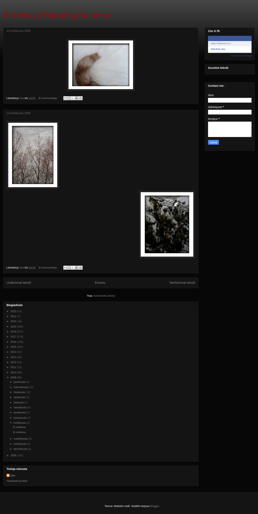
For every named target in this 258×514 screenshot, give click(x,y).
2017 (13, 336)
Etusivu (100, 282)
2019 (13, 326)
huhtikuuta (20, 422)
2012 (13, 362)
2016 (13, 341)
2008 (13, 455)
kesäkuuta (20, 412)
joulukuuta (20, 381)
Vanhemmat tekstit (182, 282)
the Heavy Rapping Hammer (56, 14)
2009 (13, 377)
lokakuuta (20, 392)
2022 (13, 311)
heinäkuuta (20, 407)
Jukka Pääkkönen (218, 43)
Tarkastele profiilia (16, 480)
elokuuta (19, 402)
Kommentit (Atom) (104, 295)
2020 (13, 321)
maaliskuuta (21, 438)
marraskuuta (21, 387)
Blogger (154, 506)
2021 (13, 316)
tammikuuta (21, 448)
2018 (13, 331)
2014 (13, 351)
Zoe (12, 475)
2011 (13, 367)
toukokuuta (20, 417)
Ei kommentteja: (48, 98)
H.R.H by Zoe (218, 49)
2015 (13, 346)
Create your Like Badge (241, 55)
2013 (13, 357)
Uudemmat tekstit (18, 282)
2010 (13, 372)
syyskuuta (20, 397)
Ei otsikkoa (19, 427)
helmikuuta (20, 443)
